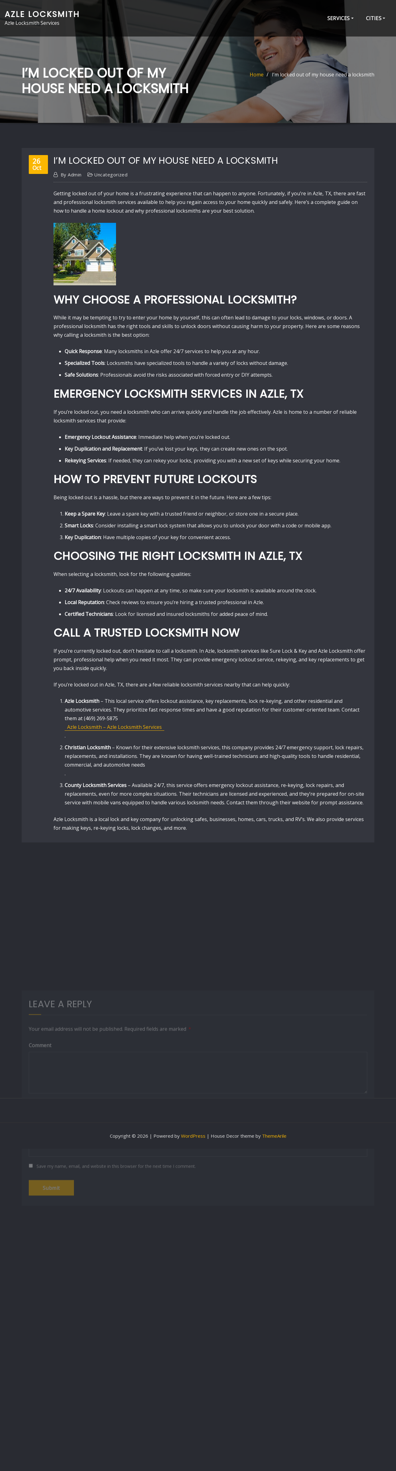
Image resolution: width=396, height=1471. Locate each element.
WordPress (193, 1136)
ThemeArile (274, 1136)
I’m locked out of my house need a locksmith (323, 79)
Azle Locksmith (42, 14)
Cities (375, 18)
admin (71, 271)
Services (340, 18)
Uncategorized (110, 271)
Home (257, 79)
